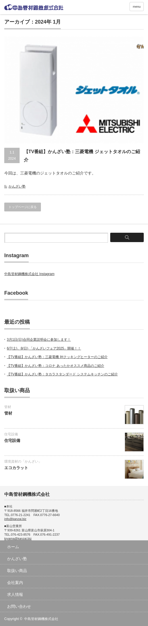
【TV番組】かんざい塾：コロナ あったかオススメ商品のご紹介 (55, 366)
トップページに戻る (23, 207)
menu (137, 6)
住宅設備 (11, 434)
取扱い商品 (17, 570)
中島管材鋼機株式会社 (41, 619)
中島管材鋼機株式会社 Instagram (29, 274)
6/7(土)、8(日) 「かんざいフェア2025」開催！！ (44, 348)
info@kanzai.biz (15, 519)
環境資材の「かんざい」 (23, 461)
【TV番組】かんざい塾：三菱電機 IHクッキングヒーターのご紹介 (57, 357)
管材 (7, 407)
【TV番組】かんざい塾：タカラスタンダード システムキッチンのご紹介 (62, 374)
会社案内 (15, 582)
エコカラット (16, 467)
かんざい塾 (17, 186)
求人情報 (15, 594)
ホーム (13, 546)
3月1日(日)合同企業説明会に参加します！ (39, 340)
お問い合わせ (19, 606)
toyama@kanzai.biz (18, 538)
